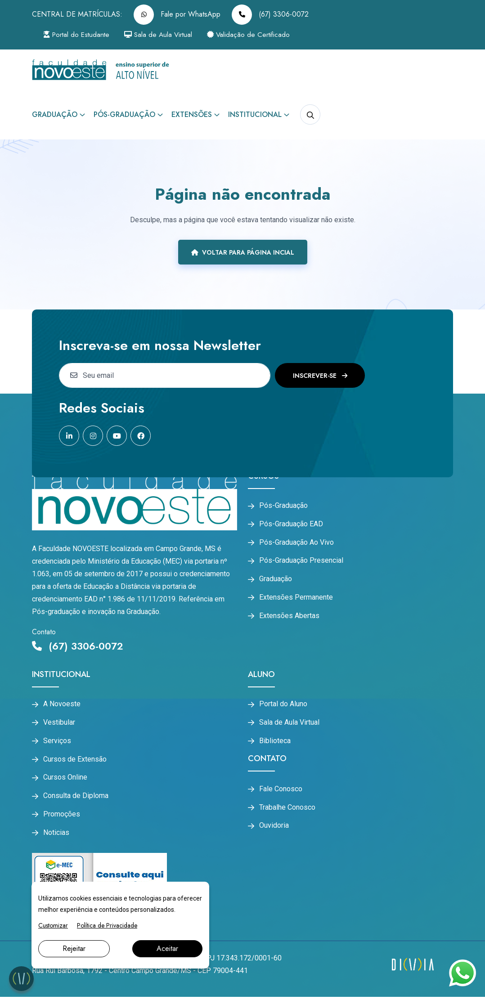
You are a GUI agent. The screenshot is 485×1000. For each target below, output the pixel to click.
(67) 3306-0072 (270, 14)
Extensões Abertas (289, 618)
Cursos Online (65, 780)
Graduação (54, 114)
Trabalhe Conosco (287, 809)
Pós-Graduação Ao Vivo (296, 543)
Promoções (61, 817)
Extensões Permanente (296, 600)
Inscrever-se (320, 375)
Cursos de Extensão (75, 761)
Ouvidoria (274, 828)
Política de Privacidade (107, 925)
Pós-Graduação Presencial (301, 562)
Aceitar (167, 948)
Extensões (191, 114)
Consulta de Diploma (75, 798)
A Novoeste (62, 704)
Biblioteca (275, 742)
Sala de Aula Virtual (167, 35)
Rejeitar (74, 948)
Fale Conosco (280, 790)
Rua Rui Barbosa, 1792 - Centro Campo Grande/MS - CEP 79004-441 (140, 973)
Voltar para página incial (242, 252)
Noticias (56, 836)
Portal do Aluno (283, 704)
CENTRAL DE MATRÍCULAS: (77, 14)
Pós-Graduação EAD (291, 524)
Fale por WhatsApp (177, 14)
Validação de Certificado (261, 35)
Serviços (57, 742)
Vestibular (59, 723)
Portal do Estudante (80, 35)
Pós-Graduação (124, 114)
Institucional (255, 114)
